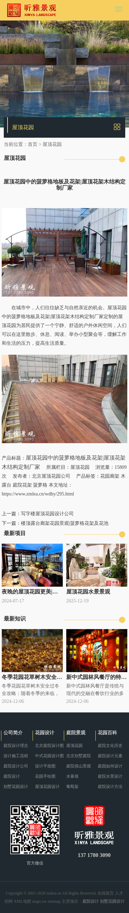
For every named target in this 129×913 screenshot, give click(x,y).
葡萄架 (72, 786)
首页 (32, 144)
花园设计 (44, 732)
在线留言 (105, 893)
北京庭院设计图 (49, 745)
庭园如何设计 (110, 766)
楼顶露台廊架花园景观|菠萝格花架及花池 (64, 523)
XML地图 (22, 901)
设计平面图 (45, 766)
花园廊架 (109, 476)
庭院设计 (11, 776)
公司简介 (13, 732)
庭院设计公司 (15, 766)
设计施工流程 (15, 755)
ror (44, 901)
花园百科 (107, 732)
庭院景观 (75, 732)
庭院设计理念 (15, 745)
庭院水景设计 (110, 776)
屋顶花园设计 (47, 786)
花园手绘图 (45, 776)
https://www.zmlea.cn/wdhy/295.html (38, 493)
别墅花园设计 (15, 786)
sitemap (54, 901)
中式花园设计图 (49, 755)
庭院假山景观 (78, 766)
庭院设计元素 (110, 755)
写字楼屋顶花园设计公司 (47, 513)
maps (36, 901)
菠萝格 (40, 485)
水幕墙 (72, 776)
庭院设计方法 (110, 786)
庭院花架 (22, 485)
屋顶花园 (52, 144)
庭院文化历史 (110, 745)
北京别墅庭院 (78, 755)
